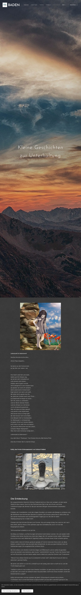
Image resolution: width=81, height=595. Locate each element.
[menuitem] (26, 5)
